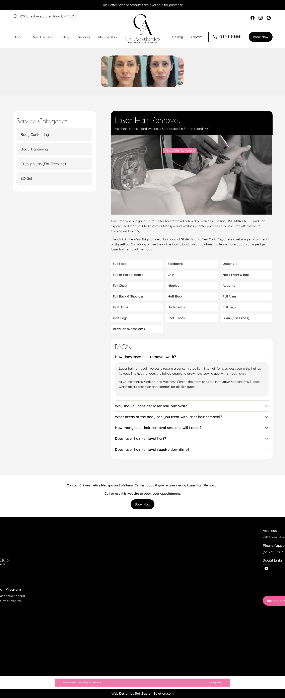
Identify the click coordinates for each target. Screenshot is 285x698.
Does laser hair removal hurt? (140, 438)
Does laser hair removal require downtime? (152, 449)
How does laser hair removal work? (145, 357)
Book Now (260, 37)
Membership (107, 37)
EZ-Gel (26, 178)
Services (84, 37)
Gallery (177, 37)
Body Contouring (35, 134)
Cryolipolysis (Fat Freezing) (43, 163)
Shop (66, 37)
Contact (196, 37)
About (19, 37)
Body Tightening (34, 149)
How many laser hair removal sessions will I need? (158, 427)
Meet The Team (42, 37)
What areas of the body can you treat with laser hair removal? (168, 417)
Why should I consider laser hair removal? (151, 406)
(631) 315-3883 (227, 36)
